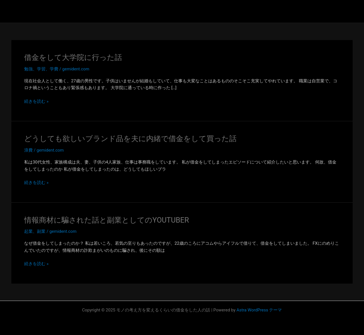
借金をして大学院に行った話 (73, 57)
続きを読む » (36, 101)
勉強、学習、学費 (41, 69)
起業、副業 (35, 231)
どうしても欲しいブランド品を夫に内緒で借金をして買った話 (130, 138)
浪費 (28, 150)
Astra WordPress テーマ (259, 310)
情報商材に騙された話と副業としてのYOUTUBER (106, 220)
